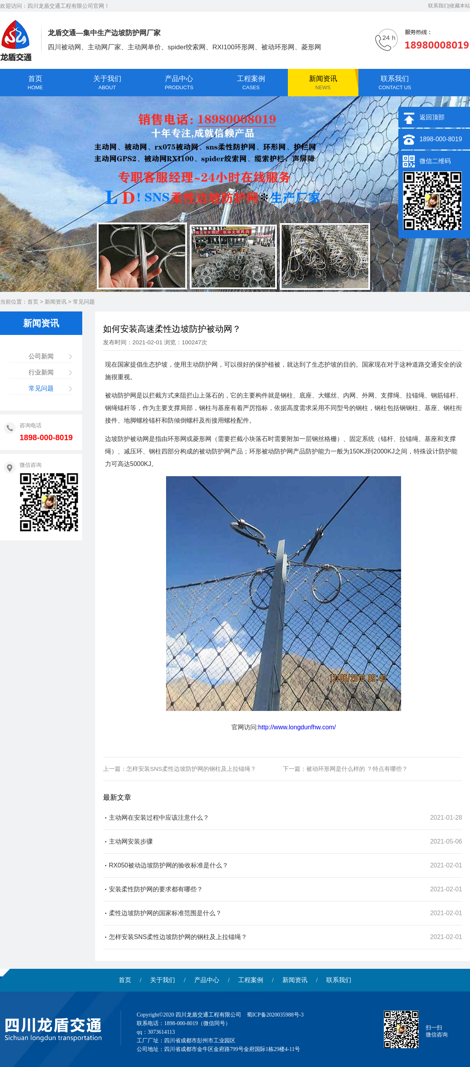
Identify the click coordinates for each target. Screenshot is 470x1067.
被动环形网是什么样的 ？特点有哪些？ (357, 768)
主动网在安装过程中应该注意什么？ (159, 817)
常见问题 (84, 302)
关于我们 (162, 980)
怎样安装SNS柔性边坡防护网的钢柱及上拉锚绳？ (191, 768)
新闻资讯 (56, 302)
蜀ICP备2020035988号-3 (275, 1015)
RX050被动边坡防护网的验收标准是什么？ (168, 865)
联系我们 (338, 980)
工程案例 (250, 980)
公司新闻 (41, 356)
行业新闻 (41, 372)
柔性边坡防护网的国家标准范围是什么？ (165, 913)
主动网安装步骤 (131, 841)
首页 (32, 302)
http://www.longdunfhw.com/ (297, 727)
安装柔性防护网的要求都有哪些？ (156, 889)
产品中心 (206, 980)
